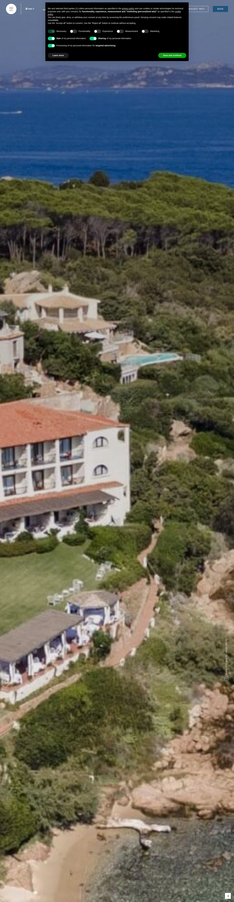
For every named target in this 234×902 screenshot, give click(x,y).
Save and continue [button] (172, 55)
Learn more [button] (58, 55)
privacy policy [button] (128, 8)
